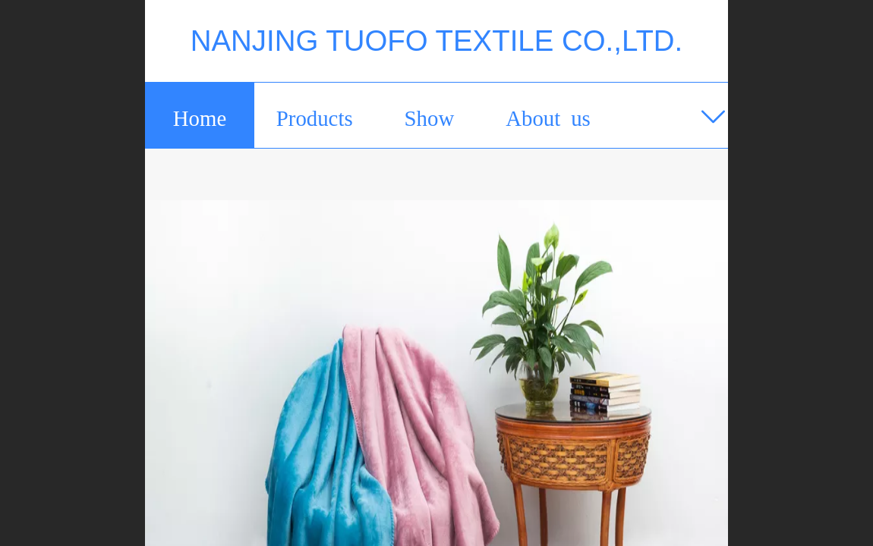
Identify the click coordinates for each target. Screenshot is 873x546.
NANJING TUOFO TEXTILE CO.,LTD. (436, 40)
